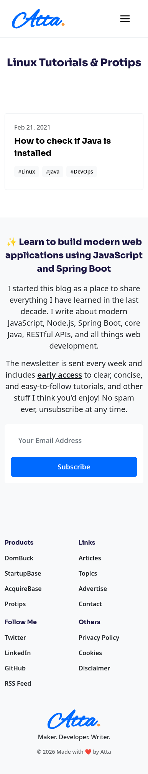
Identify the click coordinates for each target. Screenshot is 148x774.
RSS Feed (18, 683)
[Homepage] (38, 19)
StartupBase (23, 573)
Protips (15, 604)
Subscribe (74, 466)
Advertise (93, 588)
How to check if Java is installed (62, 147)
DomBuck (19, 558)
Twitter (15, 637)
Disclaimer (94, 668)
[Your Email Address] (74, 440)
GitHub (15, 668)
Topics (88, 573)
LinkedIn (18, 653)
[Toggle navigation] (125, 18)
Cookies (90, 653)
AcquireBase (23, 588)
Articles (90, 558)
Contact (90, 604)
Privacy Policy (99, 637)
